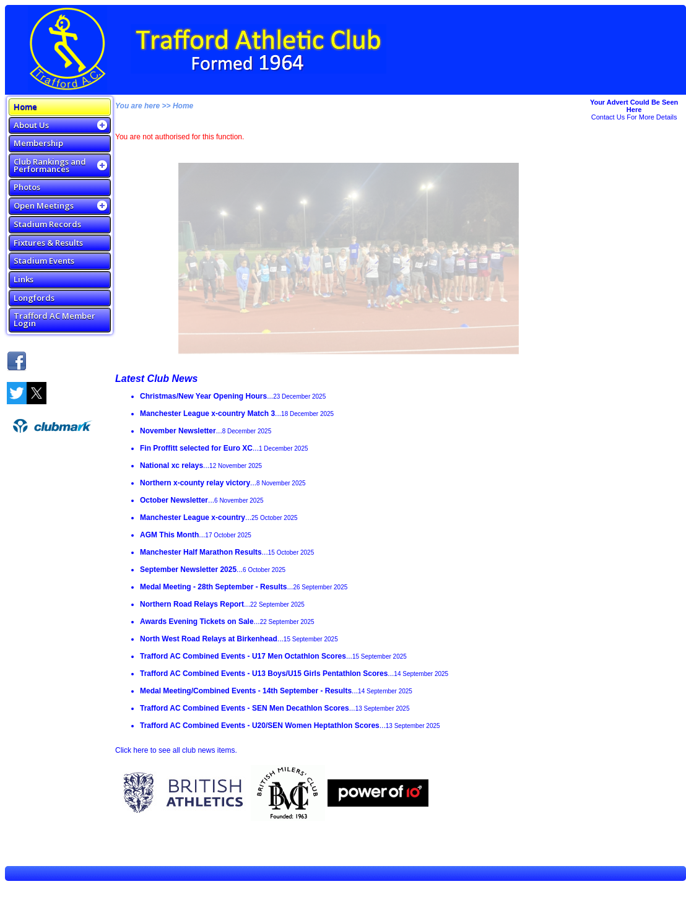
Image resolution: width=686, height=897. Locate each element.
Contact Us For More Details (634, 117)
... (233, 396)
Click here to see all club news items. (176, 750)
